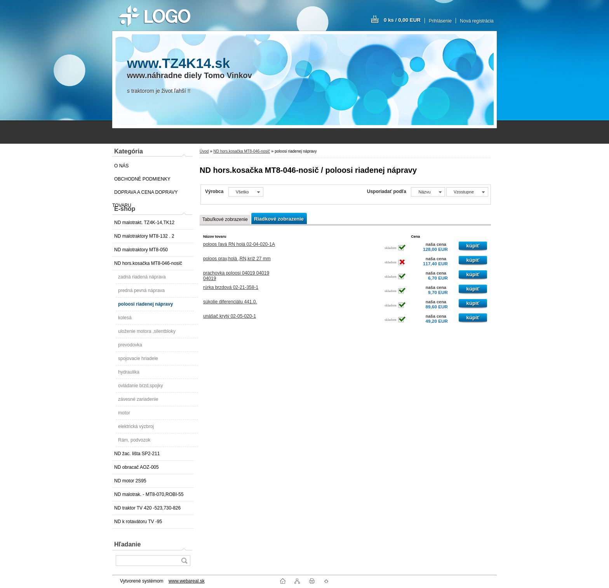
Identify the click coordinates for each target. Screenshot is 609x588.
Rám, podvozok (134, 440)
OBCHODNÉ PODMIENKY (142, 179)
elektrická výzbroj (136, 426)
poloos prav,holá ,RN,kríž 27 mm (237, 258)
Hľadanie (127, 544)
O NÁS (121, 166)
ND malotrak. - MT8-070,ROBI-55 (149, 494)
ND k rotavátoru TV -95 (138, 521)
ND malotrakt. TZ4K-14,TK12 (144, 222)
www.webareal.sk (187, 581)
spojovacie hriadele (138, 358)
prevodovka (130, 345)
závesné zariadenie (138, 399)
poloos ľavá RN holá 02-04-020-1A (239, 244)
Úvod (204, 151)
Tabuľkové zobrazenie (225, 219)
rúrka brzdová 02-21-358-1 (230, 287)
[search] (184, 560)
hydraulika (128, 372)
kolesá (125, 317)
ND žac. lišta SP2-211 (137, 453)
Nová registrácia (477, 21)
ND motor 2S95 (130, 481)
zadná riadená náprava (142, 277)
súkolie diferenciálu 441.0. (230, 301)
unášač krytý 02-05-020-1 (229, 316)
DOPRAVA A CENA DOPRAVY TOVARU (144, 194)
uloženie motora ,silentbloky (147, 331)
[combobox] (428, 192)
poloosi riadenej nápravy (145, 304)
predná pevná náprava (141, 290)
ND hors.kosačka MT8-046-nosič (148, 263)
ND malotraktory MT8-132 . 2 (144, 236)
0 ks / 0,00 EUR (402, 20)
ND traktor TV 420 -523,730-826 (147, 508)
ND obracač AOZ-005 (136, 467)
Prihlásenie (440, 21)
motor (124, 413)
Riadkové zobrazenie (279, 219)
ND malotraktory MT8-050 (141, 249)
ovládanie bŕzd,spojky (140, 385)
